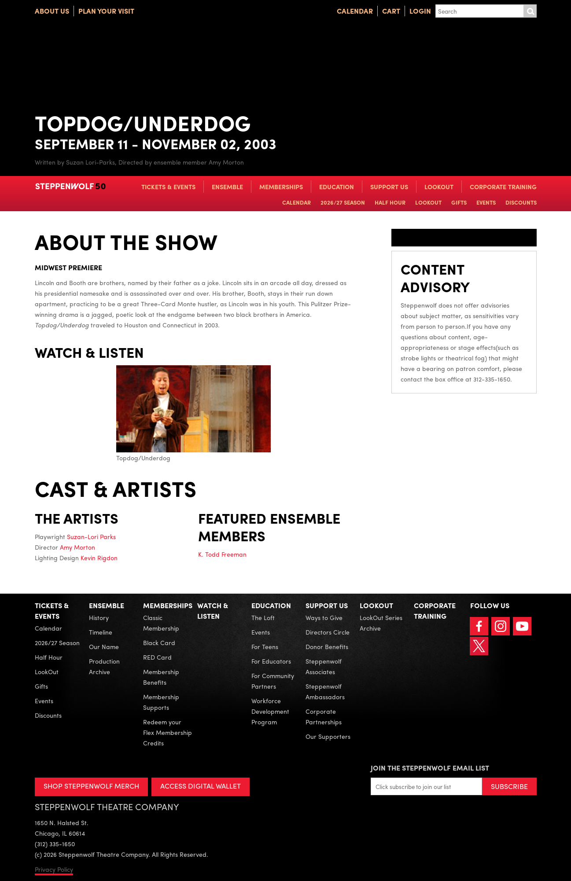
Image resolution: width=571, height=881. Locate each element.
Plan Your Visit (106, 11)
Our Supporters (328, 736)
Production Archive (104, 666)
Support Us (389, 186)
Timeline (100, 632)
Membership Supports (161, 702)
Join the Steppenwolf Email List (430, 768)
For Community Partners (272, 680)
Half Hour (390, 202)
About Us (52, 11)
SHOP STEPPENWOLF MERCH (91, 786)
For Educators (271, 661)
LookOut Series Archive (381, 622)
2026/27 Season (342, 202)
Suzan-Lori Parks (91, 536)
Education (336, 186)
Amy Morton (77, 547)
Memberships (281, 186)
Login (420, 11)
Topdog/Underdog (193, 413)
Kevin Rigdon (99, 557)
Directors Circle (328, 632)
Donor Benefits (327, 646)
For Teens (264, 646)
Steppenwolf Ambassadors (325, 691)
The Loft (263, 617)
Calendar (355, 11)
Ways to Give (324, 617)
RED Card (157, 657)
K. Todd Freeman (222, 554)
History (99, 617)
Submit (530, 11)
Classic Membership (161, 622)
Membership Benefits (161, 676)
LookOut (438, 186)
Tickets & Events (168, 186)
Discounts (521, 202)
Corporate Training (503, 186)
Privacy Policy (54, 869)
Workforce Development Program (270, 711)
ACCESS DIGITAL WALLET (200, 786)
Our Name (104, 646)
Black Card (159, 642)
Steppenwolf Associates (324, 666)
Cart (391, 11)
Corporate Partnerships (324, 716)
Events (486, 202)
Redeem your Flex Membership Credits (167, 732)
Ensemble (227, 186)
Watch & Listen (212, 610)
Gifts (459, 202)
